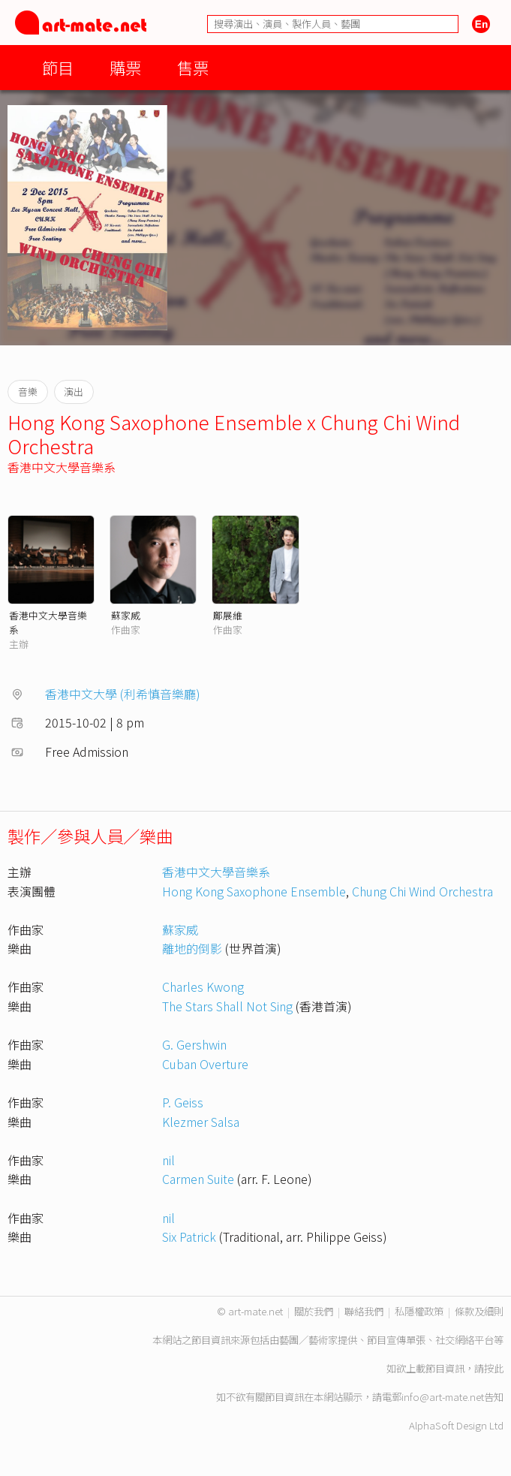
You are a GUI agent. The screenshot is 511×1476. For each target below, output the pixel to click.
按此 (493, 1368)
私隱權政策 (419, 1311)
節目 (58, 67)
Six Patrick (189, 1236)
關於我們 (313, 1311)
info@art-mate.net (442, 1397)
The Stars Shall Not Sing (227, 1006)
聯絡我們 (363, 1311)
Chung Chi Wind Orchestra (422, 891)
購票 (125, 67)
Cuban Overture (205, 1064)
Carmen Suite (198, 1179)
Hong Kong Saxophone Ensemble (254, 891)
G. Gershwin (194, 1044)
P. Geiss (182, 1102)
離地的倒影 (192, 948)
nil (168, 1160)
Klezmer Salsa (200, 1122)
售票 (193, 67)
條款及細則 (479, 1311)
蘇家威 (125, 615)
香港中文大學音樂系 (62, 467)
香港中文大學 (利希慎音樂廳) (122, 694)
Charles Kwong (203, 986)
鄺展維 (227, 615)
